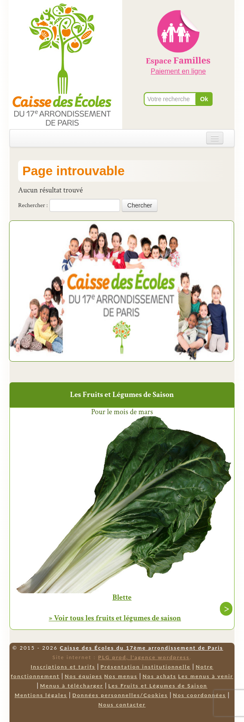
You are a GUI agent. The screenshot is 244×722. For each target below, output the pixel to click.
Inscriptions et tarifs (63, 666)
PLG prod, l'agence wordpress (144, 657)
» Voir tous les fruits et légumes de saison (115, 618)
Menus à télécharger (71, 685)
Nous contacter (122, 704)
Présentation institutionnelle (145, 666)
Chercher (139, 205)
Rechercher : (33, 205)
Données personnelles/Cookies (120, 695)
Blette (122, 597)
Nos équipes (83, 676)
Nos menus (120, 676)
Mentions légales (41, 695)
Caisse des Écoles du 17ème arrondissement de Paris (141, 648)
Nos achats (159, 676)
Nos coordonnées (199, 695)
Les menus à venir (205, 676)
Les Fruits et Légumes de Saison (157, 685)
